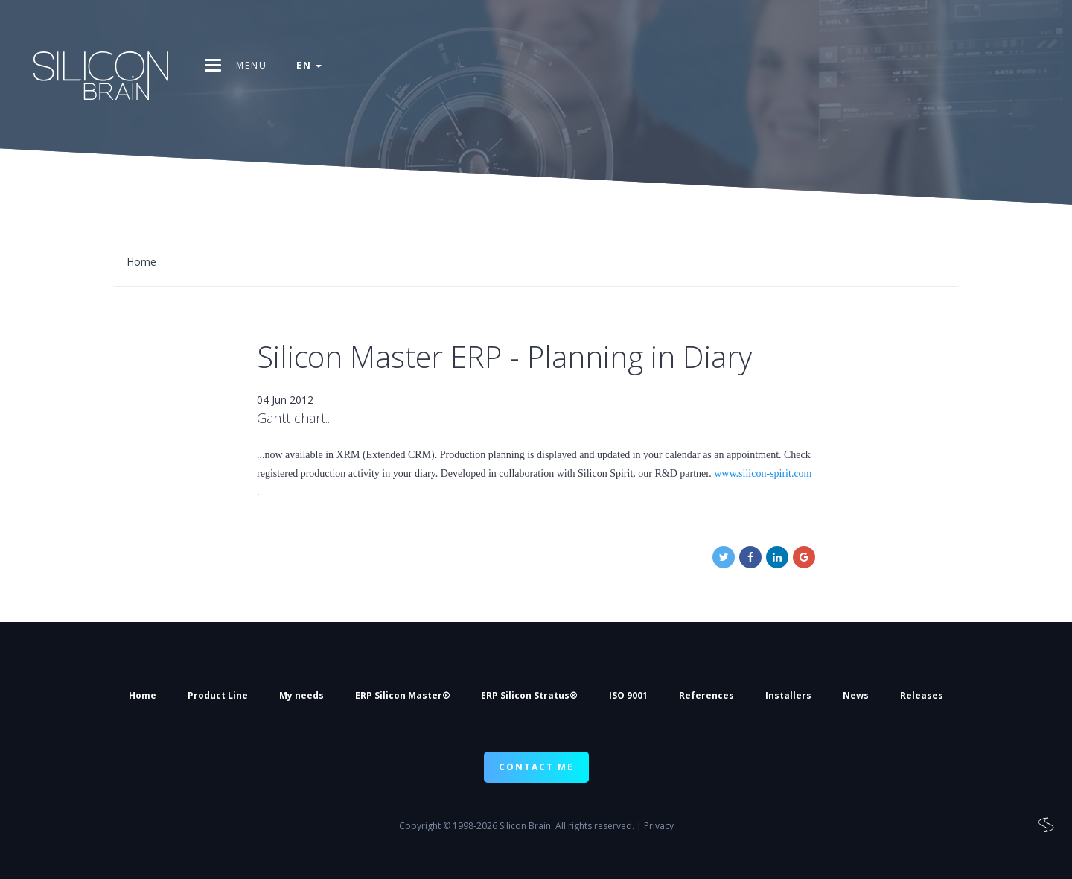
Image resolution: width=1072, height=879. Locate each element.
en (309, 65)
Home (142, 695)
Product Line (218, 695)
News (856, 695)
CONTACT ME (536, 767)
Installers (788, 695)
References (706, 695)
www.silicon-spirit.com (762, 473)
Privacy (659, 825)
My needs (301, 695)
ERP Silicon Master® (402, 695)
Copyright (420, 825)
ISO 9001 (628, 695)
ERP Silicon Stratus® (529, 695)
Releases (921, 695)
